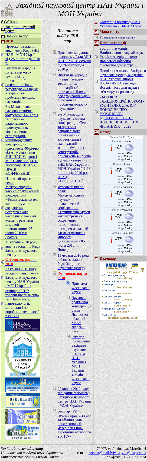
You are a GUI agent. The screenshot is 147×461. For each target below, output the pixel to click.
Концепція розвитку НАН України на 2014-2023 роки (121, 24)
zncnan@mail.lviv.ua (104, 453)
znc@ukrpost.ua (134, 453)
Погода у (121, 141)
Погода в (122, 210)
